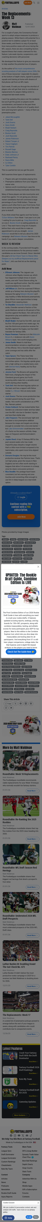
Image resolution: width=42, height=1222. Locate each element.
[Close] (38, 1203)
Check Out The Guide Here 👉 (21, 651)
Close (36, 1217)
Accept (29, 1217)
